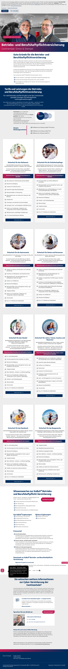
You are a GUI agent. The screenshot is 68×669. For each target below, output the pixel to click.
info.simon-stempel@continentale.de (37, 622)
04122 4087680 (32, 619)
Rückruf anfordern (26, 606)
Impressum (4, 8)
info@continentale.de (8, 666)
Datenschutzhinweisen (16, 5)
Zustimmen (5, 11)
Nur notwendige (14, 11)
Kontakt (63, 665)
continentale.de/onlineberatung (42, 644)
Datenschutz (37, 4)
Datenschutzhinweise (12, 8)
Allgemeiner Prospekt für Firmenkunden (24, 562)
